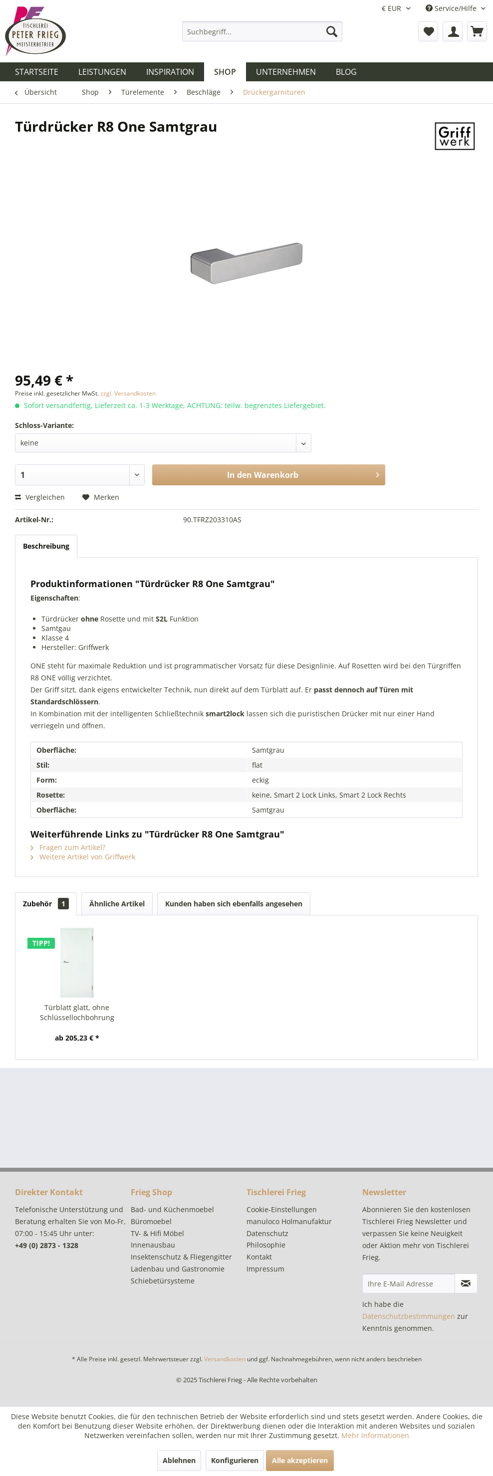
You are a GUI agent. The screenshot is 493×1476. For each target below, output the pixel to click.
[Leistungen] (102, 71)
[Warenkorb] (477, 31)
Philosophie (265, 1245)
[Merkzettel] (428, 31)
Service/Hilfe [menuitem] (452, 8)
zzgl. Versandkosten (128, 393)
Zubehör (46, 903)
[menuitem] (262, 31)
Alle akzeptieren (300, 1460)
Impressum (265, 1268)
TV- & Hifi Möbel (157, 1233)
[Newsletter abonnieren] (466, 1283)
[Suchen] (331, 31)
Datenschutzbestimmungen (408, 1316)
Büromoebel (151, 1221)
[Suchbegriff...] (262, 31)
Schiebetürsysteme (163, 1280)
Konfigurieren (234, 1460)
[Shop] (225, 71)
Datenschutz (267, 1233)
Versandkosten (225, 1359)
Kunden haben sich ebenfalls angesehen (233, 903)
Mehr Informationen (375, 1435)
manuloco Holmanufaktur (289, 1221)
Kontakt (259, 1257)
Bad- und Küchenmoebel (172, 1209)
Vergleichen (40, 497)
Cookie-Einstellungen (281, 1209)
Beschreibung (46, 546)
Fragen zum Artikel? (67, 847)
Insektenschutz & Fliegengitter (181, 1257)
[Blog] (346, 71)
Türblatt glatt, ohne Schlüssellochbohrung (77, 1012)
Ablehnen (179, 1460)
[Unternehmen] (286, 71)
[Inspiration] (170, 71)
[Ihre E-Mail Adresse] (408, 1283)
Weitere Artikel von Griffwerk (82, 856)
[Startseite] (36, 71)
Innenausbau (153, 1245)
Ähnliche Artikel (117, 903)
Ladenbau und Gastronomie (178, 1268)
